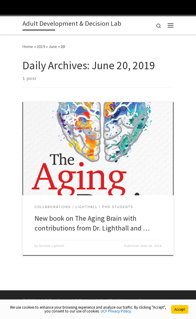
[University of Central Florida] (45, 7)
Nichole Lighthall (52, 245)
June (53, 46)
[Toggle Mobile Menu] (190, 7)
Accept (179, 309)
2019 (41, 46)
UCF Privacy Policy (116, 311)
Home (28, 46)
